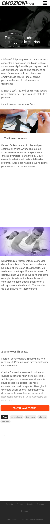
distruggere (30, 417)
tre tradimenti (16, 417)
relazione (42, 417)
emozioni (5, 421)
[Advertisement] (25, 197)
